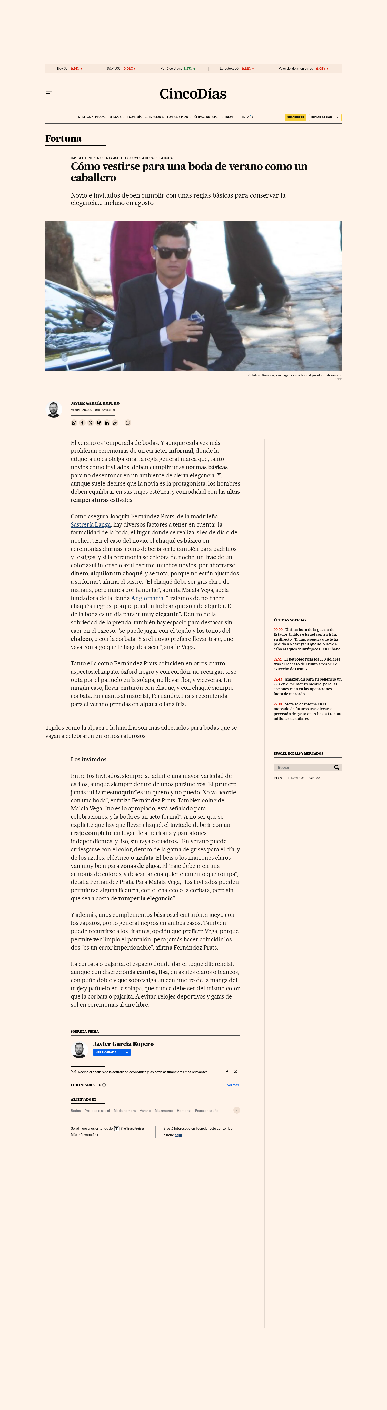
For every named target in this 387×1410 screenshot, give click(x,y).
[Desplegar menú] (49, 93)
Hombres (184, 1111)
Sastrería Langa (91, 524)
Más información (85, 1135)
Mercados (117, 117)
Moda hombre (125, 1111)
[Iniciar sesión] (325, 117)
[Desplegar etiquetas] (236, 1110)
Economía (134, 117)
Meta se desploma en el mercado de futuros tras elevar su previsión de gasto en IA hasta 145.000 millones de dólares (307, 711)
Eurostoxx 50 (229, 68)
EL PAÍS (244, 115)
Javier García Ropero (95, 403)
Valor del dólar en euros (296, 68)
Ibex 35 (62, 68)
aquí (178, 1135)
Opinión (227, 117)
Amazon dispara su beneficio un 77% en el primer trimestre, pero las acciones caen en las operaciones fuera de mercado (308, 686)
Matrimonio (164, 1111)
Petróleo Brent (171, 68)
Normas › (233, 1085)
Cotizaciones (154, 117)
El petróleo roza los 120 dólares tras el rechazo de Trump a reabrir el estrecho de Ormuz (307, 664)
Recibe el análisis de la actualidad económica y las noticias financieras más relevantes (142, 1072)
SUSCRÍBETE (295, 117)
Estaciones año (207, 1111)
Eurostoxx (296, 778)
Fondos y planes (179, 117)
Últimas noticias (206, 117)
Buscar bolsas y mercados (298, 753)
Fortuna (63, 139)
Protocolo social (97, 1111)
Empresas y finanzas (91, 117)
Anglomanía (147, 598)
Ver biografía (112, 1052)
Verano (145, 1111)
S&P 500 (113, 68)
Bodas (76, 1111)
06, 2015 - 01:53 (98, 410)
